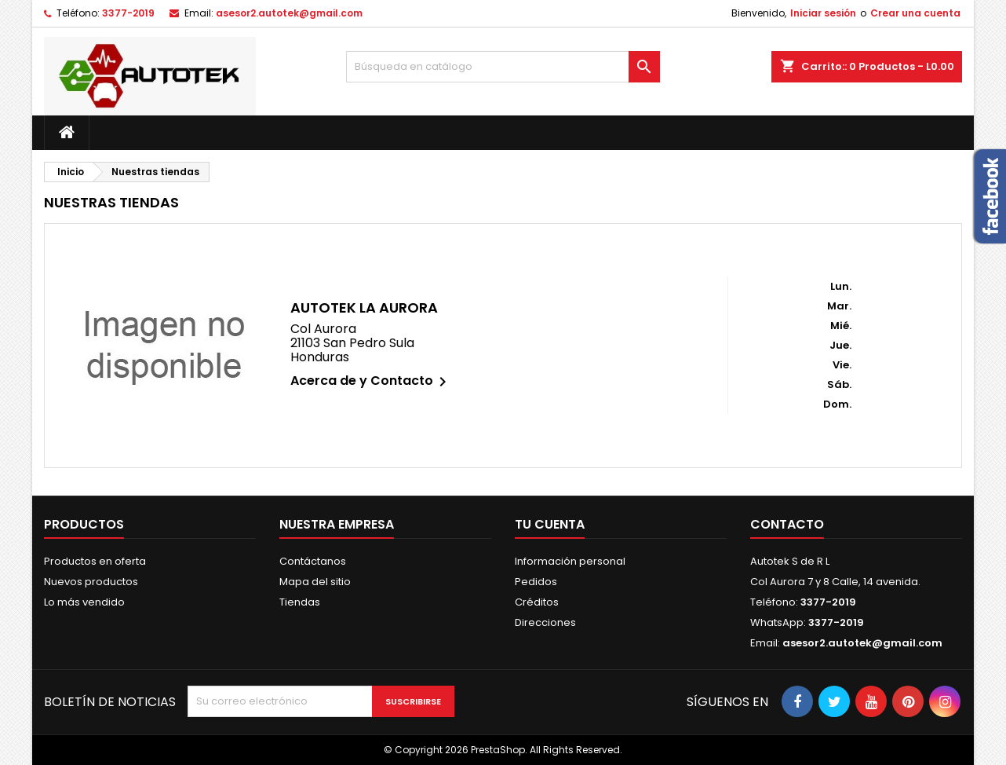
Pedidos (536, 581)
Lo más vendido (84, 602)
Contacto (787, 524)
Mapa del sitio (315, 581)
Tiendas (299, 602)
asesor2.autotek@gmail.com (289, 13)
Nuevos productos (91, 581)
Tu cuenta (550, 524)
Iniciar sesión (823, 13)
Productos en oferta (95, 561)
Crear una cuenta (915, 13)
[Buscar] (503, 66)
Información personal (570, 561)
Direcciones (545, 622)
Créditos (537, 602)
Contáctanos (312, 561)
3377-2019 (128, 13)
